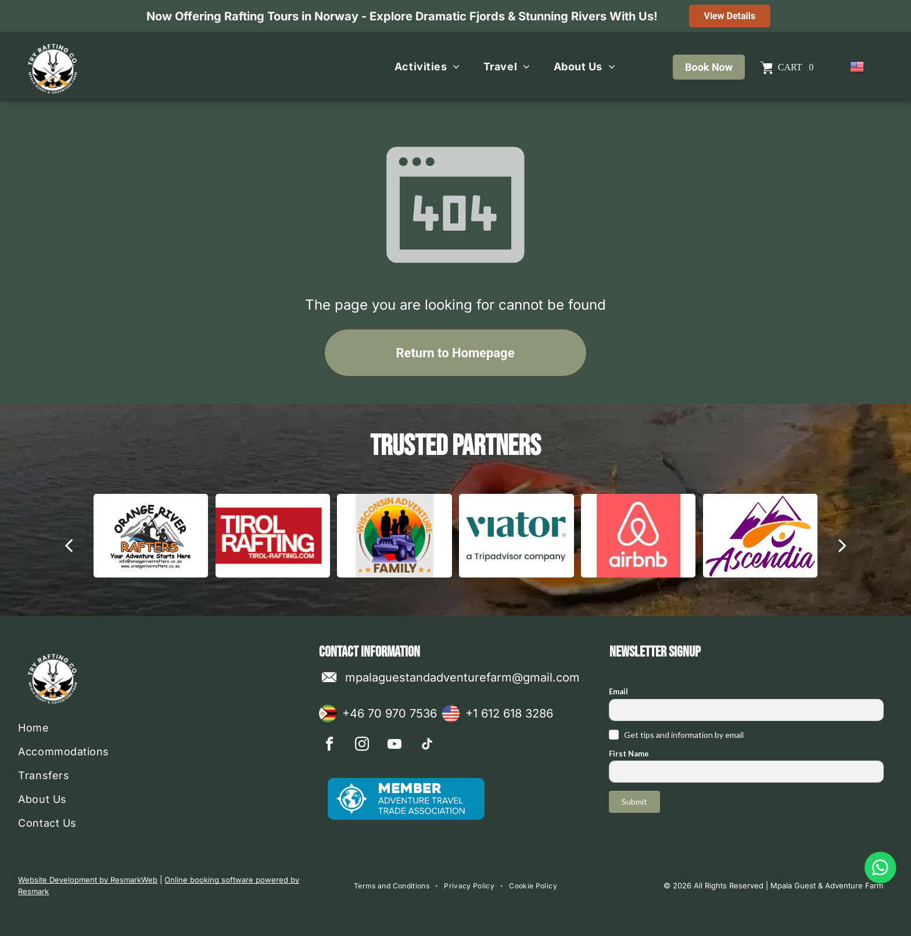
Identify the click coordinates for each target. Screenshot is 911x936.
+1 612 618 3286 (509, 713)
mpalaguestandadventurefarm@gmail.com (462, 677)
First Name (629, 753)
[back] (68, 545)
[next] (842, 545)
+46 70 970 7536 (389, 713)
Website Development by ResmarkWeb (87, 879)
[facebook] (329, 746)
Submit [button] (634, 801)
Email (618, 691)
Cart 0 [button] (795, 67)
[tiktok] (427, 746)
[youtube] (394, 746)
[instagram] (362, 746)
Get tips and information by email (684, 735)
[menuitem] (427, 67)
